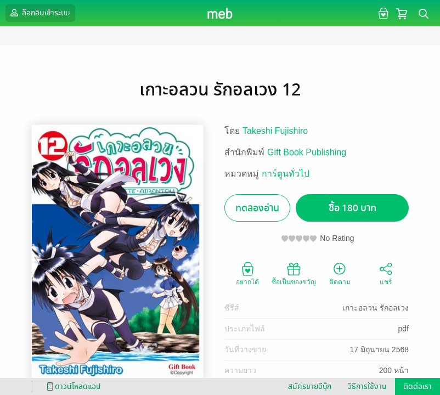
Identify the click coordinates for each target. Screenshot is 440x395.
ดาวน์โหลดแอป (71, 386)
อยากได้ (247, 273)
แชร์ (385, 273)
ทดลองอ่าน (257, 208)
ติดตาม (340, 273)
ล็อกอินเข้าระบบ (39, 13)
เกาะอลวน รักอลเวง (375, 307)
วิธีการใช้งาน (367, 386)
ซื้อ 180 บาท (352, 208)
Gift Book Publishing (306, 152)
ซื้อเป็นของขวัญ (294, 273)
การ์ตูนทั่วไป (285, 173)
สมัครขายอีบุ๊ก (309, 386)
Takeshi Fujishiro (275, 131)
